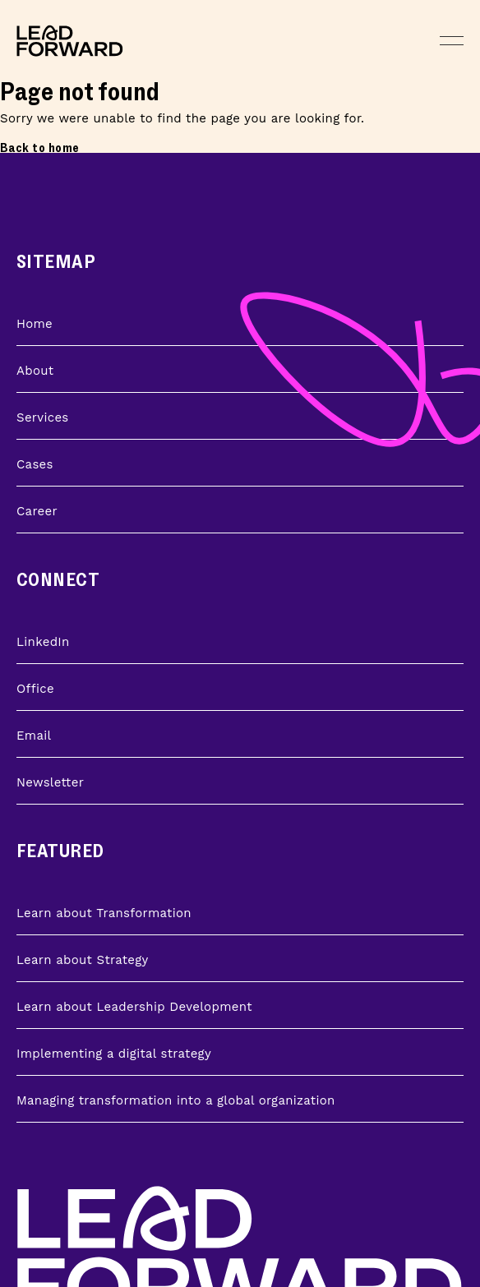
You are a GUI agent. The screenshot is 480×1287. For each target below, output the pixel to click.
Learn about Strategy (82, 960)
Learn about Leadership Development (134, 1006)
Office (35, 688)
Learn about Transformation (104, 913)
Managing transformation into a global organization (175, 1100)
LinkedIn (43, 641)
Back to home (40, 148)
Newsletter (50, 782)
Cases (34, 464)
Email (33, 735)
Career (37, 511)
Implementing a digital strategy (113, 1053)
